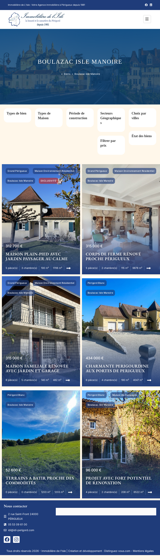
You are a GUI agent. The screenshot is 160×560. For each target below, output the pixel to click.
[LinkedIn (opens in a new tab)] (150, 5)
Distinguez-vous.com (117, 550)
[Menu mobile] (147, 19)
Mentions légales (143, 550)
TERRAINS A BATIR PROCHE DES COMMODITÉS (40, 480)
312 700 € (14, 246)
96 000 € (93, 470)
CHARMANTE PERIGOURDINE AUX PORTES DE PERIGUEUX (117, 368)
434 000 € (95, 358)
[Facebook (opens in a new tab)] (146, 5)
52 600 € (13, 470)
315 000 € (94, 246)
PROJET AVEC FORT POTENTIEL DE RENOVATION (119, 480)
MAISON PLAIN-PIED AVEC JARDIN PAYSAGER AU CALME (37, 256)
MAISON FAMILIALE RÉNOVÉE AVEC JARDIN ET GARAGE (37, 368)
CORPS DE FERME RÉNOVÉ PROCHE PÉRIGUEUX (113, 256)
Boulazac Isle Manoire (87, 73)
